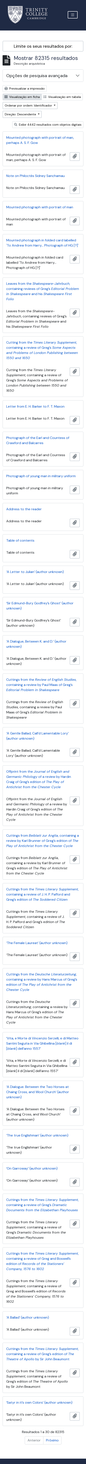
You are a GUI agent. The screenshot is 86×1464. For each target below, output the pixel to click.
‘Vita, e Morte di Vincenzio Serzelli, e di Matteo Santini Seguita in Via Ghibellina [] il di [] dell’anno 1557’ (42, 1043)
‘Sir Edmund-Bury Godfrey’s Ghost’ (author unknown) (40, 606)
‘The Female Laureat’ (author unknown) (37, 943)
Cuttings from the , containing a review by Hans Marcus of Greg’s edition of (41, 982)
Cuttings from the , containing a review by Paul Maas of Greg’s (41, 684)
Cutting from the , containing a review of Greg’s (42, 350)
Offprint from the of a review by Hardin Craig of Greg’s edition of (38, 779)
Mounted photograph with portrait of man (39, 207)
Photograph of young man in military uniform (41, 476)
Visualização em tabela (62, 97)
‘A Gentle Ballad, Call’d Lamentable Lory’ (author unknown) (37, 736)
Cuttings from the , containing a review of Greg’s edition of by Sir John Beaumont (42, 1354)
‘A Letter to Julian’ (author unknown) (35, 572)
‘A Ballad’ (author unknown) (27, 1317)
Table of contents (20, 540)
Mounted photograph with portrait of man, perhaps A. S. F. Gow (40, 140)
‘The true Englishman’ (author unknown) (37, 1135)
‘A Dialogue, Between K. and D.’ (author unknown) (36, 644)
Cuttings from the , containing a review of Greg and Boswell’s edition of (42, 1261)
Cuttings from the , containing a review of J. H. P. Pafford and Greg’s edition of (42, 894)
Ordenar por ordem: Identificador (29, 105)
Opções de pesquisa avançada (37, 75)
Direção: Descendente (21, 114)
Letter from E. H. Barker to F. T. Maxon (35, 406)
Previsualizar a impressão (25, 88)
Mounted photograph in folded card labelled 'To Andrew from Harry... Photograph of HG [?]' (42, 243)
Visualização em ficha (22, 97)
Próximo (52, 1440)
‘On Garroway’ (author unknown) (32, 1168)
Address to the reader (24, 509)
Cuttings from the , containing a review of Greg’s (42, 1204)
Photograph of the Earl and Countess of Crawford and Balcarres (37, 440)
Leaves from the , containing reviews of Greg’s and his (42, 291)
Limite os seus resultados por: (43, 46)
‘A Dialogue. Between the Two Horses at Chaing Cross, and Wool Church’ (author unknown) (37, 1092)
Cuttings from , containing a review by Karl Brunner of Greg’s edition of (42, 840)
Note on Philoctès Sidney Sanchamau (35, 176)
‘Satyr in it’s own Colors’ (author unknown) (39, 1402)
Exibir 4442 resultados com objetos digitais (47, 124)
